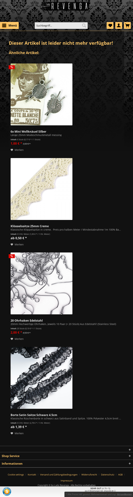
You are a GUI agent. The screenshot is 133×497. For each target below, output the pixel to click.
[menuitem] (9, 25)
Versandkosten (124, 494)
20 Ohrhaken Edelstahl (27, 320)
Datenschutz (107, 474)
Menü (9, 25)
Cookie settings (16, 474)
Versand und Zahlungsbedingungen (59, 474)
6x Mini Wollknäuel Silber (28, 131)
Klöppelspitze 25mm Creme (30, 225)
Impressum (67, 480)
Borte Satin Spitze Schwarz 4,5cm (34, 414)
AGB (120, 474)
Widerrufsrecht (89, 474)
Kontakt (32, 474)
